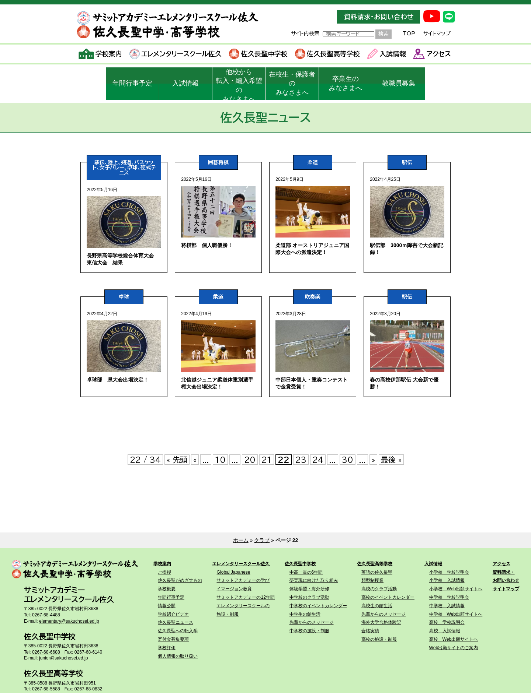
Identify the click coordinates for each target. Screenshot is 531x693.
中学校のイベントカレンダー (318, 605)
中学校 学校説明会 (449, 597)
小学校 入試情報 (447, 580)
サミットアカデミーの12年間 (245, 597)
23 (300, 459)
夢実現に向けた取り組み (313, 580)
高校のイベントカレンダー (387, 597)
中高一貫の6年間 (306, 572)
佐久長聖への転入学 (178, 630)
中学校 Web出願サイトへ (456, 614)
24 (317, 459)
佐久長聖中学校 (258, 54)
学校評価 (167, 647)
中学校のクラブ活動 (309, 597)
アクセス (432, 54)
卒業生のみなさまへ (345, 83)
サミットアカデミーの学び (243, 580)
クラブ (262, 540)
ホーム (241, 540)
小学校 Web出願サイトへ (456, 588)
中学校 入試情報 (447, 605)
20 (250, 459)
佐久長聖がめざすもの (180, 580)
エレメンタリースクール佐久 (175, 54)
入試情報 (386, 54)
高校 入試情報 (444, 630)
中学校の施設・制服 (309, 630)
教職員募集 (398, 83)
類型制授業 (372, 580)
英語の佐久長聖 (376, 572)
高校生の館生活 (376, 605)
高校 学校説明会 (447, 622)
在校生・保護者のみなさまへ (292, 83)
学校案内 (100, 54)
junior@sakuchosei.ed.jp (63, 658)
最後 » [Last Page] (391, 459)
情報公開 (167, 605)
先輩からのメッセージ (311, 622)
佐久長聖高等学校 (327, 54)
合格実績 (370, 630)
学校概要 (167, 588)
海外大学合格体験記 (381, 622)
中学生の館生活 (304, 614)
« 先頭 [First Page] (177, 459)
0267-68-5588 (46, 689)
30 (347, 459)
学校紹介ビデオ (173, 614)
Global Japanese (233, 572)
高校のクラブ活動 (379, 588)
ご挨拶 (164, 572)
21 (266, 459)
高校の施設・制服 (379, 639)
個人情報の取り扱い (178, 656)
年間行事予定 (132, 83)
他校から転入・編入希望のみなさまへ (239, 84)
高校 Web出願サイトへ (453, 639)
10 (220, 459)
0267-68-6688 (46, 652)
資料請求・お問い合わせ (378, 17)
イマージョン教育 (234, 588)
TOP (409, 33)
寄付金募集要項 (173, 639)
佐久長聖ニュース (175, 622)
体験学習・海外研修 (309, 588)
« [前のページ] (195, 459)
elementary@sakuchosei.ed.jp (69, 621)
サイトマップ (437, 33)
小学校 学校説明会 (449, 572)
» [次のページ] (373, 459)
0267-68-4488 (46, 615)
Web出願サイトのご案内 (453, 647)
